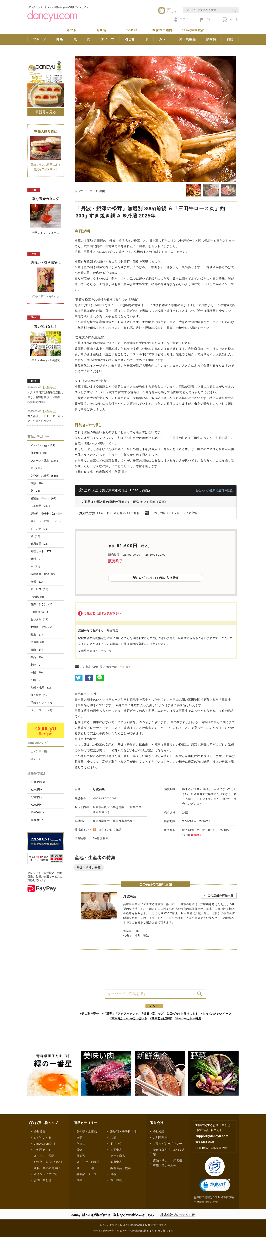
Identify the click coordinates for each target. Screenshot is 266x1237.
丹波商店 (99, 789)
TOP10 (132, 30)
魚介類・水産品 (86, 1131)
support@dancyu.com (211, 1136)
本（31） (36, 566)
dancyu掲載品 (193, 30)
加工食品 (116, 1149)
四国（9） (37, 679)
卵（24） (36, 490)
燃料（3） (37, 558)
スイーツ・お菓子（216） (46, 521)
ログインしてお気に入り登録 (156, 578)
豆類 (79, 1180)
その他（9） (38, 596)
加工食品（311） (41, 505)
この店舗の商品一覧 (220, 895)
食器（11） (37, 581)
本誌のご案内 (162, 30)
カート (230, 19)
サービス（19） (40, 589)
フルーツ (39, 39)
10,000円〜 (37, 812)
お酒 (113, 1137)
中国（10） (37, 672)
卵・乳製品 (187, 39)
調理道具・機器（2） (43, 574)
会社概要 (159, 1131)
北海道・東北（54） (43, 626)
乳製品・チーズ (86, 1174)
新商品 (101, 30)
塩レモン (36, 758)
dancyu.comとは (44, 1143)
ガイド (207, 19)
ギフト (72, 30)
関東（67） (37, 634)
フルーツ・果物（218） (45, 460)
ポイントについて (45, 1174)
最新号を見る (45, 112)
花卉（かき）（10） (43, 604)
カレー (164, 39)
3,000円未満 (38, 782)
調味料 (211, 39)
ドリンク (116, 1143)
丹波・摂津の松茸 (89, 867)
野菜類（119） (40, 452)
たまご (80, 1143)
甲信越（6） (38, 642)
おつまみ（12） (40, 619)
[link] (214, 1185)
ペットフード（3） (42, 710)
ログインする (42, 1137)
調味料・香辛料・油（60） (47, 513)
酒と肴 (129, 39)
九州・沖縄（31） (41, 687)
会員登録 (40, 1131)
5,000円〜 (37, 797)
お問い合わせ (42, 1180)
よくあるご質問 (44, 1155)
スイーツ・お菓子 (88, 1161)
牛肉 (102, 191)
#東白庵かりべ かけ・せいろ (128, 1018)
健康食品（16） (40, 543)
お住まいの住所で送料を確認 (214, 490)
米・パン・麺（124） (44, 445)
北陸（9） (37, 664)
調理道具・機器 (120, 1168)
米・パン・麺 (85, 1168)
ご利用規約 (160, 1137)
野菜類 (80, 1155)
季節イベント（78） (43, 702)
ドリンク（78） (40, 528)
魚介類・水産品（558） (45, 475)
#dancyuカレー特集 (188, 1018)
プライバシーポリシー (167, 1143)
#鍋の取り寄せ (89, 1013)
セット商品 (117, 1155)
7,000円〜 (37, 804)
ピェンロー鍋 (39, 751)
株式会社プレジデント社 (177, 1215)
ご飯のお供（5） (41, 611)
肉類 (79, 1137)
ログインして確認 (109, 829)
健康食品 (116, 1161)
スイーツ (107, 39)
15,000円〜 (37, 819)
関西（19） (37, 657)
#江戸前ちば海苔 (161, 1018)
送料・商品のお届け (47, 1168)
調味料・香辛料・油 (123, 1131)
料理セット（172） (42, 551)
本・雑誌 (116, 1180)
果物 (79, 1149)
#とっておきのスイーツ (216, 1013)
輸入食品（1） (39, 695)
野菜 (59, 39)
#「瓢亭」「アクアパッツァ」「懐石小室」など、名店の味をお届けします (150, 1013)
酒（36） (36, 536)
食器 (113, 1174)
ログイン (182, 19)
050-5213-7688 (204, 1141)
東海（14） (37, 649)
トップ (79, 191)
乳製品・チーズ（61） (44, 498)
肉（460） (37, 468)
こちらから (124, 666)
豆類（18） (37, 483)
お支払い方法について (48, 1161)
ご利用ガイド (42, 1149)
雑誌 (230, 39)
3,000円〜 (37, 789)
